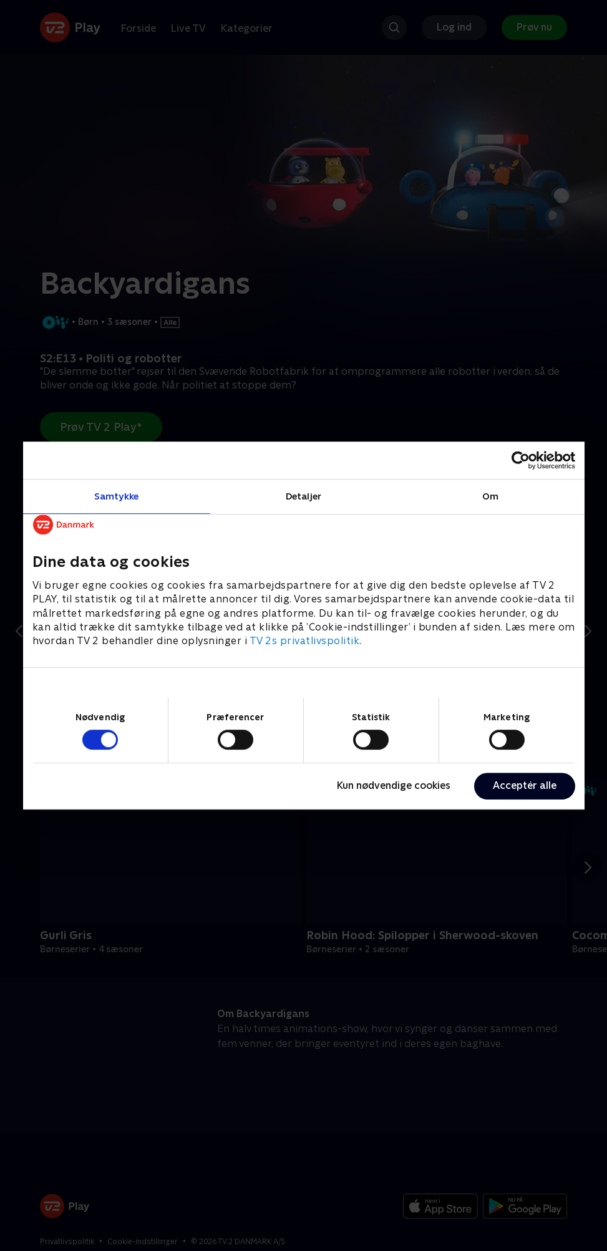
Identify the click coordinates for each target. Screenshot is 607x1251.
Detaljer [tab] (303, 496)
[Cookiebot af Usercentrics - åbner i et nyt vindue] (520, 460)
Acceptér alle (524, 785)
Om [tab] (490, 496)
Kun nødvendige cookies (393, 785)
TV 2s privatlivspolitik (305, 641)
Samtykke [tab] (116, 496)
